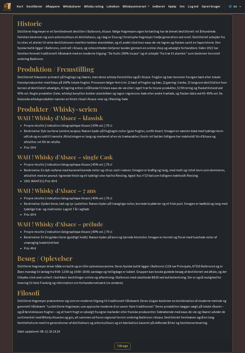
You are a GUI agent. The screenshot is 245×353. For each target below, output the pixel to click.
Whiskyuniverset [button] (135, 6)
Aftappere (53, 6)
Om (182, 6)
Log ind (193, 6)
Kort (20, 6)
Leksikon (113, 6)
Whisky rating (93, 6)
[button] (235, 6)
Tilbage (122, 346)
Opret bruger (211, 6)
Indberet (158, 6)
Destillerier (34, 6)
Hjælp (172, 6)
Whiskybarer (72, 6)
